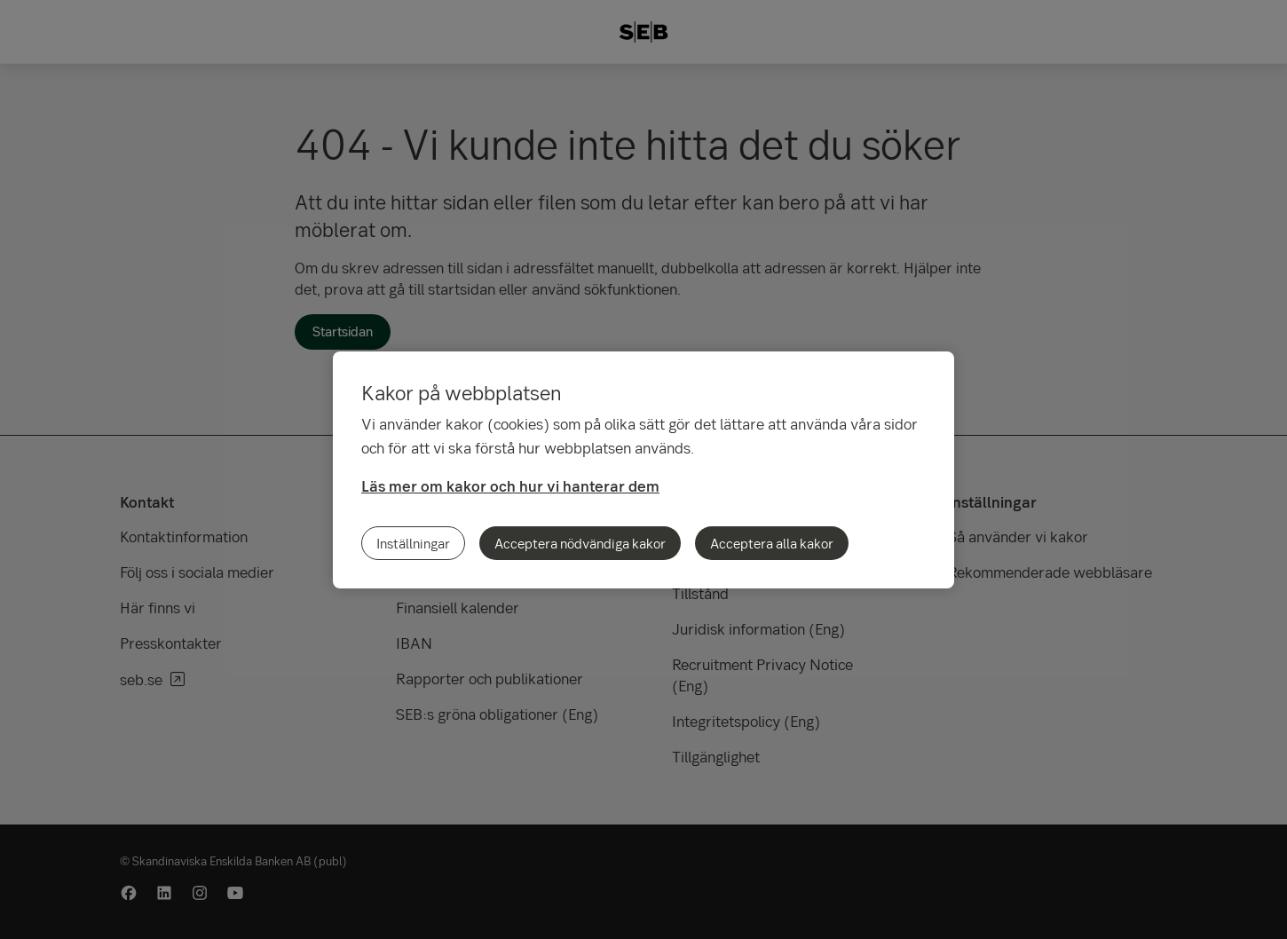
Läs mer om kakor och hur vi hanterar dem (510, 486)
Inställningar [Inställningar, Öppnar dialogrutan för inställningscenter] (413, 543)
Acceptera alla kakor (771, 543)
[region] (643, 469)
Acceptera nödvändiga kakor (580, 543)
